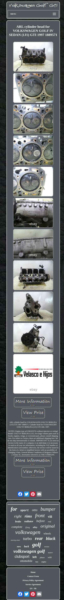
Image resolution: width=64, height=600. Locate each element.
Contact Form (33, 576)
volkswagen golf (29, 551)
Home (33, 572)
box (37, 562)
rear (39, 538)
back (26, 546)
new (19, 546)
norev (50, 552)
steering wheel (15, 540)
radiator (28, 521)
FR (35, 588)
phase (42, 557)
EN (31, 588)
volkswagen (27, 532)
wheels (47, 533)
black (50, 538)
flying (27, 527)
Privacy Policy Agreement (33, 580)
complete (16, 526)
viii (50, 516)
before (40, 521)
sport (24, 510)
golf (36, 545)
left (35, 557)
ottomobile (26, 561)
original (47, 526)
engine (43, 562)
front (40, 515)
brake (18, 521)
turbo (27, 538)
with (50, 557)
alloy (35, 527)
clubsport (22, 557)
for (14, 509)
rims (28, 516)
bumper (47, 509)
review (46, 547)
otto (34, 510)
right (17, 516)
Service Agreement (33, 584)
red (49, 521)
